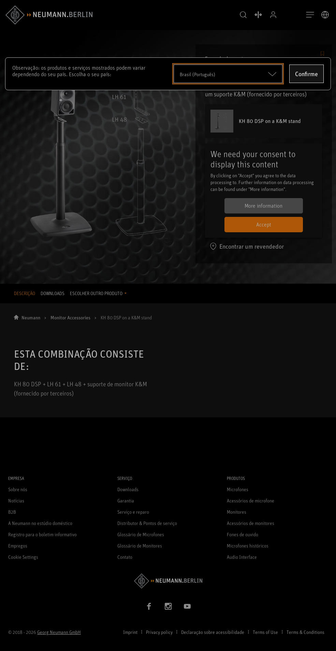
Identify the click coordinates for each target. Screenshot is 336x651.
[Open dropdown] (228, 74)
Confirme (306, 74)
